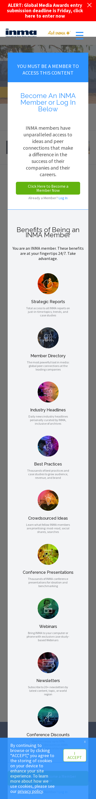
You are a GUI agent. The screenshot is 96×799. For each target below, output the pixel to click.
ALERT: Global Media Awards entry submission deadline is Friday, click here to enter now (45, 10)
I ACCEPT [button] (75, 755)
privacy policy (30, 791)
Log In (63, 198)
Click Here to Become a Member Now (48, 188)
